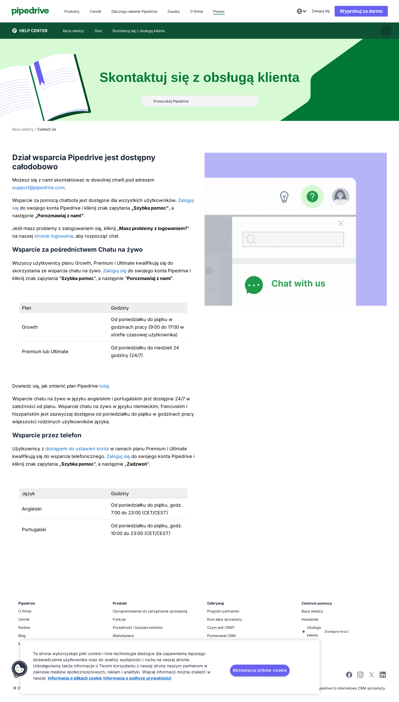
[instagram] (360, 676)
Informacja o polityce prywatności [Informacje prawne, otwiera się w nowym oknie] (137, 678)
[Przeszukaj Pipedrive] (200, 101)
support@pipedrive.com (38, 187)
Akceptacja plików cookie (260, 670)
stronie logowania (53, 236)
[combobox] (300, 11)
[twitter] (371, 676)
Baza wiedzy (23, 129)
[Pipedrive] (31, 11)
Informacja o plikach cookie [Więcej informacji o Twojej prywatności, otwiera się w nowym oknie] (75, 678)
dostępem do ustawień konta (77, 448)
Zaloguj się (114, 270)
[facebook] (349, 676)
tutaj (104, 386)
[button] (19, 668)
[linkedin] (383, 675)
